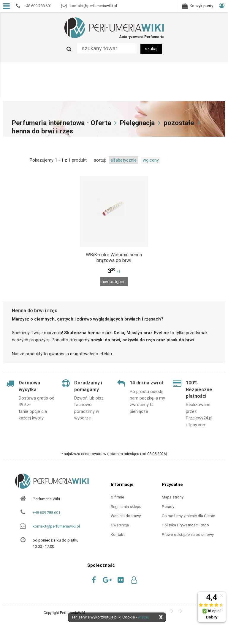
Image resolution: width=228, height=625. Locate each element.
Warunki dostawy (126, 516)
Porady (168, 506)
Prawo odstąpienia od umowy (188, 534)
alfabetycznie (123, 160)
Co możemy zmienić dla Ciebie (188, 516)
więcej (143, 617)
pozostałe (179, 123)
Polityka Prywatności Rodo (185, 525)
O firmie (117, 497)
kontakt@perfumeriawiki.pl (56, 526)
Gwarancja (120, 525)
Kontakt (118, 534)
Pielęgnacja (137, 123)
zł (114, 271)
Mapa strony (172, 497)
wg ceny (151, 160)
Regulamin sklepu (126, 506)
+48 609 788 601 (46, 512)
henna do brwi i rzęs (42, 131)
